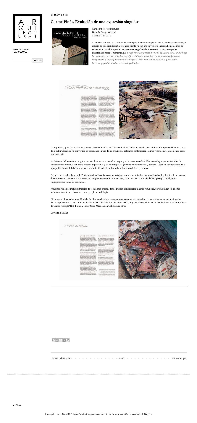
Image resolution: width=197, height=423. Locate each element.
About (18, 405)
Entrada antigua (179, 358)
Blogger (147, 414)
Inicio (121, 358)
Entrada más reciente (60, 358)
